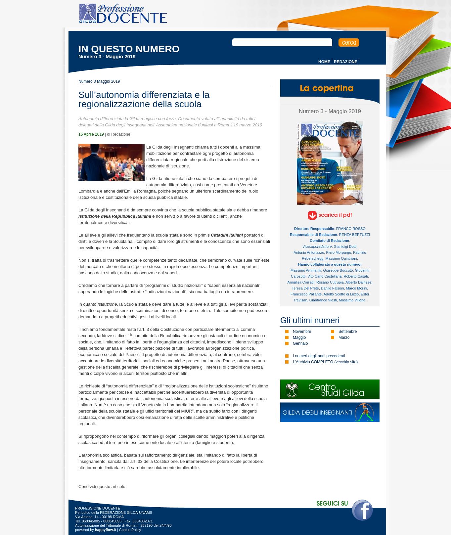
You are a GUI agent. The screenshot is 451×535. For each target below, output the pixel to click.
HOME (324, 62)
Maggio (299, 337)
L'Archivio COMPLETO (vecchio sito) (325, 362)
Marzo (343, 337)
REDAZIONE (345, 62)
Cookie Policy (130, 530)
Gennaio (300, 343)
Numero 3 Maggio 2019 (99, 81)
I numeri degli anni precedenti (319, 356)
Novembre (302, 331)
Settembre (347, 331)
